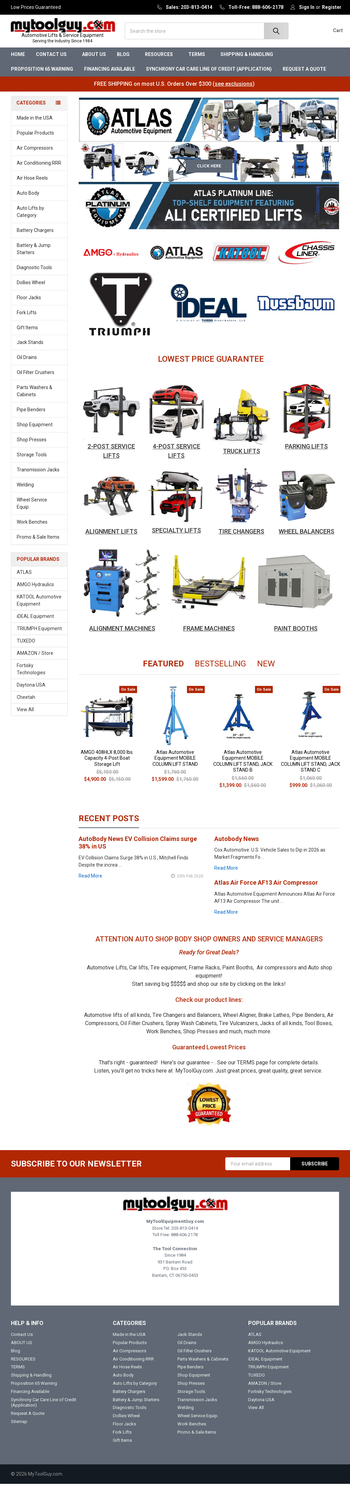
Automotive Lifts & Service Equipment (66, 41)
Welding (25, 492)
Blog (125, 61)
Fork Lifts (27, 319)
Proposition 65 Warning (42, 76)
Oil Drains (27, 364)
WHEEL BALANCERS (306, 538)
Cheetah (26, 704)
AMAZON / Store (35, 660)
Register (331, 7)
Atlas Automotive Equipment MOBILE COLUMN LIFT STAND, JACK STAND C (310, 768)
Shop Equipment (40, 431)
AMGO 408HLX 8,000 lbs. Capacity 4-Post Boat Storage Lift (107, 765)
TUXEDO (26, 648)
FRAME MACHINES (209, 635)
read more (90, 882)
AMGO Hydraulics (35, 591)
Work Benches (32, 529)
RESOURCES (161, 61)
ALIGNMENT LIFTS (111, 538)
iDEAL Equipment (35, 623)
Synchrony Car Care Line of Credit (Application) (209, 76)
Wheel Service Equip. (40, 510)
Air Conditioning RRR (39, 170)
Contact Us (53, 61)
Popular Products (35, 140)
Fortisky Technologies (31, 676)
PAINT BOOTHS (296, 635)
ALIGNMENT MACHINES (122, 635)
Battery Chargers (35, 237)
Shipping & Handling (246, 61)
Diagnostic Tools (40, 274)
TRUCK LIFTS (241, 457)
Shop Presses (31, 447)
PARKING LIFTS (306, 453)
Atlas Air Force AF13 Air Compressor (266, 889)
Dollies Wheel (31, 289)
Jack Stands (30, 349)
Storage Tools (32, 462)
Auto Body (40, 200)
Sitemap (19, 1428)
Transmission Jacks (38, 477)
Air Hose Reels (32, 185)
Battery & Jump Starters (34, 256)
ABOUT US (94, 61)
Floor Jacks (29, 304)
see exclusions (234, 91)
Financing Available (109, 76)
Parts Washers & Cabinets (34, 398)
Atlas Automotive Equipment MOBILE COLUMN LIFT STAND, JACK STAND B (242, 768)
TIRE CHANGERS (241, 538)
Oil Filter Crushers (35, 379)
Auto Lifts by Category (40, 218)
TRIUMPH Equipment (39, 635)
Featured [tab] (163, 671)
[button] (111, 260)
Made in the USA (35, 125)
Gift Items (27, 334)
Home (18, 61)
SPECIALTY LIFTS (176, 537)
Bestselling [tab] (220, 671)
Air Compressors (35, 155)
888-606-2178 (184, 1241)
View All (25, 716)
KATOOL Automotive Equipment (39, 607)
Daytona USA (31, 692)
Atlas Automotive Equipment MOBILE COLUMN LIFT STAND (175, 765)
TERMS (199, 61)
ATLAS (24, 579)
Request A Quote (304, 76)
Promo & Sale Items (38, 544)
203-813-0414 (184, 1235)
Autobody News (236, 845)
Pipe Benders (31, 416)
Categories (31, 110)
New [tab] (266, 671)
